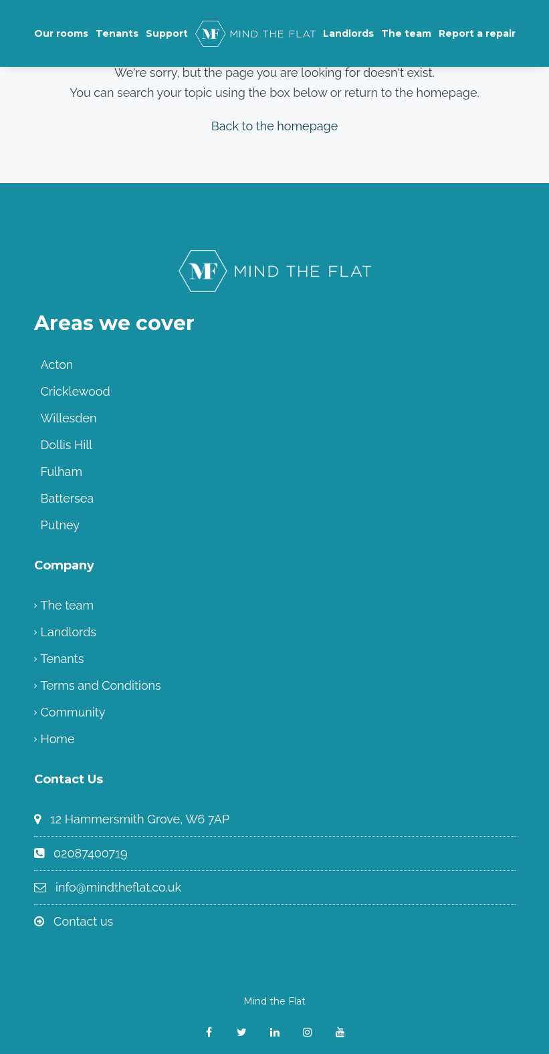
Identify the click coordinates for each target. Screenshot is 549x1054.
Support (167, 33)
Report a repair (477, 33)
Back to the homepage (274, 126)
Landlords (348, 33)
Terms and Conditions (101, 685)
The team (406, 33)
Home (58, 739)
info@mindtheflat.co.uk (118, 887)
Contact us (83, 921)
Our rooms (61, 33)
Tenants (117, 33)
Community (73, 712)
